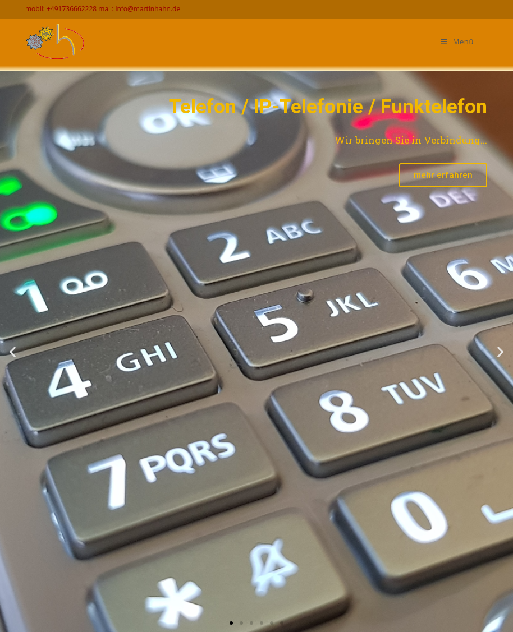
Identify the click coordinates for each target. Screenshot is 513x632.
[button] (231, 623)
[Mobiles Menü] (457, 42)
